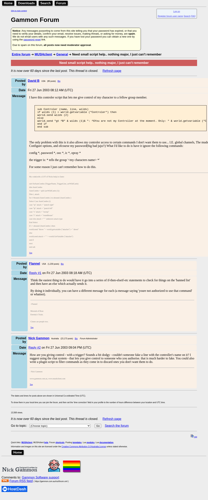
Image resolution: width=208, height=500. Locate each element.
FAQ (193, 16)
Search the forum (117, 429)
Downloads (26, 3)
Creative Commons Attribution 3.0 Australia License (84, 451)
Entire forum (21, 54)
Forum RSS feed (21, 485)
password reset (32, 39)
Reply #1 (35, 277)
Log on (176, 11)
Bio (59, 81)
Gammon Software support (40, 481)
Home (8, 3)
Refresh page (112, 70)
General (62, 54)
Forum (61, 3)
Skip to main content (19, 11)
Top (30, 257)
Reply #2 (34, 351)
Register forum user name (170, 16)
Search (45, 3)
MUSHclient (43, 54)
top (194, 441)
